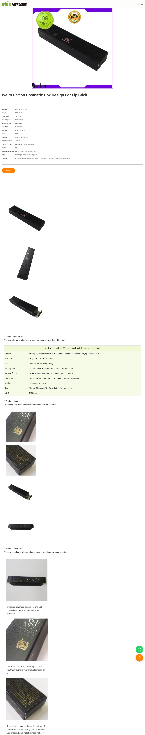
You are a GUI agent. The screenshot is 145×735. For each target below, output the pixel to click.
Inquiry (8, 170)
